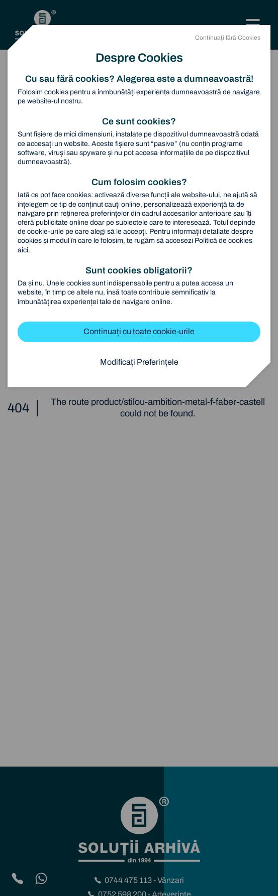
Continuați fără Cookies (227, 37)
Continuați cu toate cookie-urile (139, 331)
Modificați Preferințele (139, 362)
